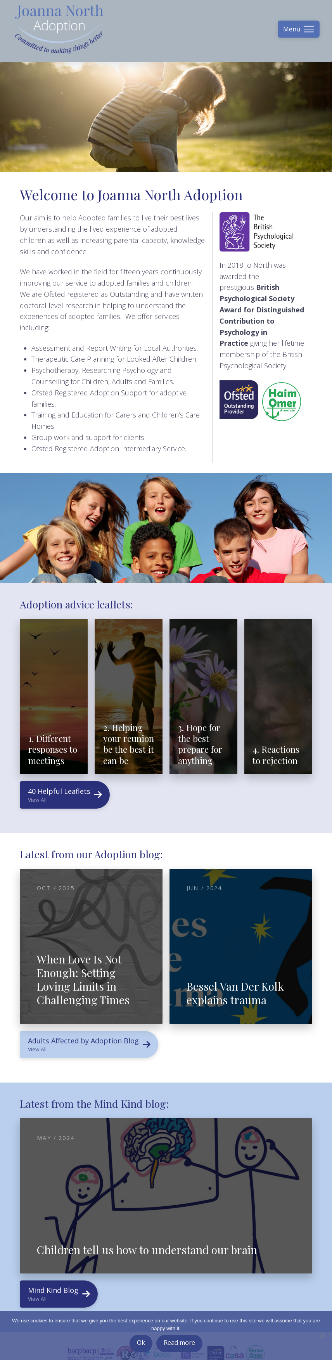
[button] (299, 29)
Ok (141, 1342)
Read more (179, 1342)
